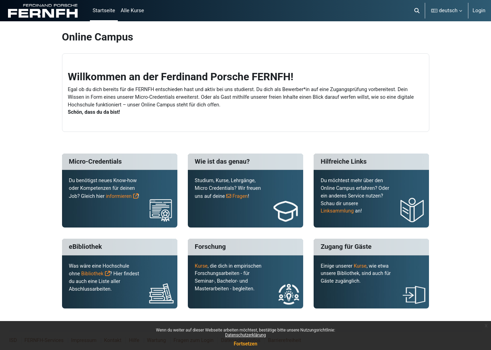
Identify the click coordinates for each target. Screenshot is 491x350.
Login (479, 10)
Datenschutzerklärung (245, 335)
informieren (82, 206)
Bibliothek (93, 277)
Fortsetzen (246, 344)
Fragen (242, 198)
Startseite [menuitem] (104, 10)
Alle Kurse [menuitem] (132, 10)
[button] (417, 10)
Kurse (201, 269)
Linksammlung (338, 213)
